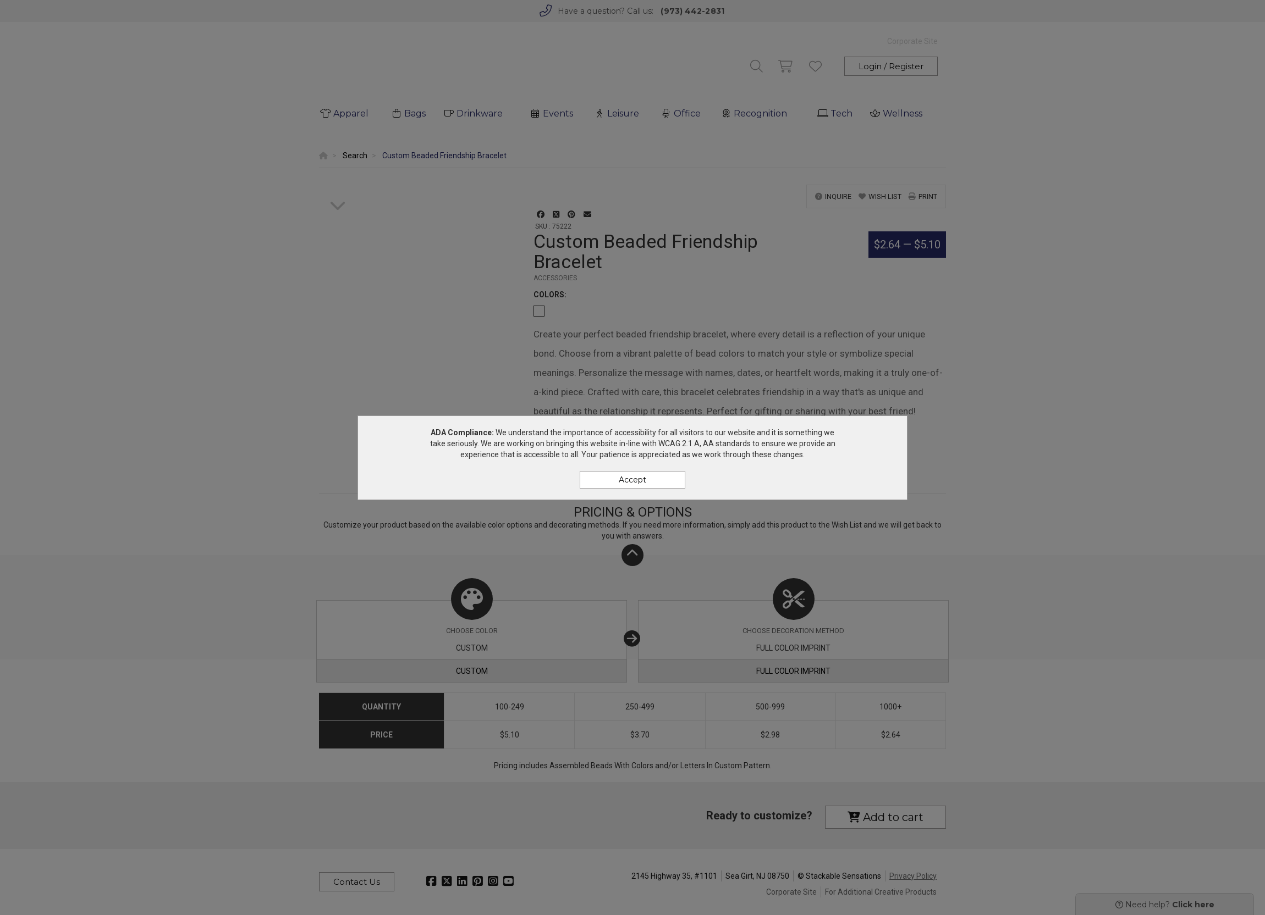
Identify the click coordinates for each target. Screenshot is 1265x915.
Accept (632, 480)
